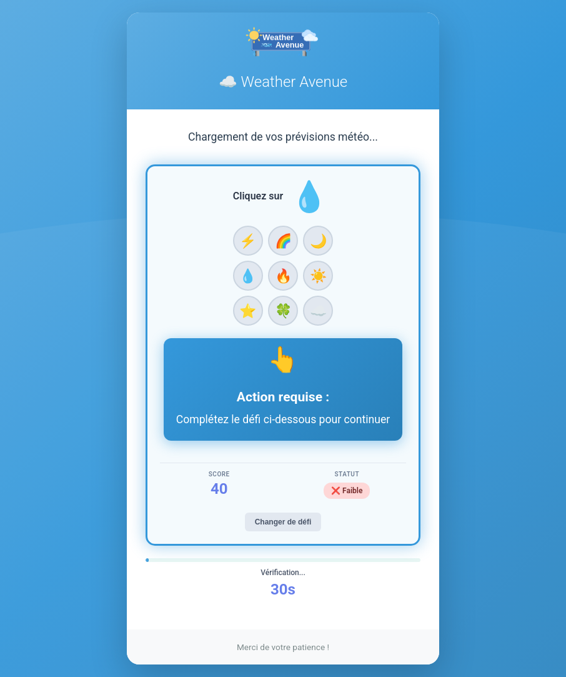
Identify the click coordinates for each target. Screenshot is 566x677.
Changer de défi (283, 522)
